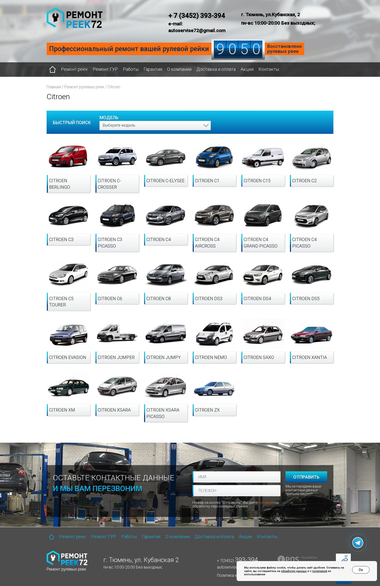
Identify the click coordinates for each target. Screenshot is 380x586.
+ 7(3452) (237, 560)
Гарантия (153, 69)
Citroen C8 (158, 298)
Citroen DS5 (306, 298)
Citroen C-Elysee (165, 180)
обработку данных (294, 571)
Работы (131, 69)
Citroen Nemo (211, 357)
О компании (179, 69)
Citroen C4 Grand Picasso (261, 243)
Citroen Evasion (67, 357)
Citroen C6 (110, 298)
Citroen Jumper (116, 357)
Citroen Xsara (114, 410)
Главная (54, 86)
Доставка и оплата (216, 69)
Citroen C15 (257, 180)
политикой (319, 571)
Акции (247, 69)
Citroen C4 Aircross (207, 243)
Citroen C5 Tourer (61, 302)
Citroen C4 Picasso (304, 243)
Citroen (114, 86)
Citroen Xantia (309, 357)
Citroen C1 (207, 180)
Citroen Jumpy (163, 357)
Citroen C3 (61, 239)
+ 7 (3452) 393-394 (196, 15)
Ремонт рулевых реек (84, 86)
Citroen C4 (158, 239)
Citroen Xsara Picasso (162, 413)
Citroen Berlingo (59, 184)
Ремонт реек (74, 69)
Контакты (269, 69)
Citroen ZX (207, 410)
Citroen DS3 (208, 298)
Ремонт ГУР (105, 69)
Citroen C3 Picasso (110, 243)
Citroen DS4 (257, 298)
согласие (266, 502)
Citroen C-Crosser (109, 184)
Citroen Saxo (259, 357)
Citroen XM (62, 410)
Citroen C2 (304, 180)
